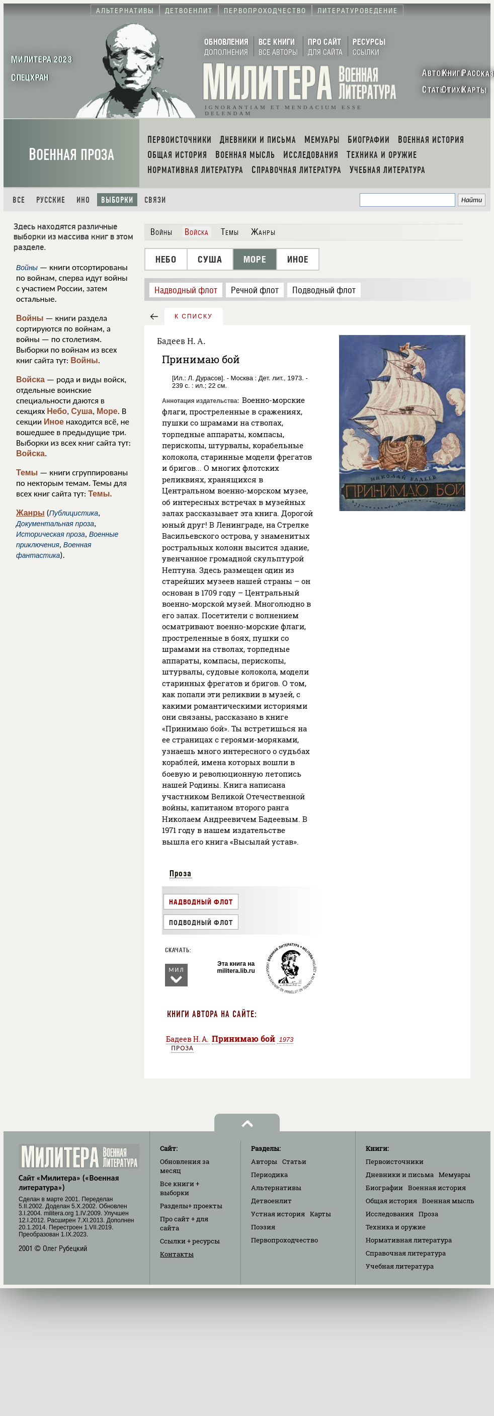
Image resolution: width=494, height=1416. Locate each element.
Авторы (264, 1161)
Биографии (384, 1187)
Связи (155, 200)
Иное (54, 422)
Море (107, 411)
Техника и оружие (396, 1226)
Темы (27, 472)
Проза (181, 873)
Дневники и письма (400, 1174)
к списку (194, 316)
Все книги (179, 1188)
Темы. (100, 493)
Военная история (437, 1187)
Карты (320, 1213)
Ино (83, 200)
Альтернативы (276, 1187)
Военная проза (71, 154)
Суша (82, 411)
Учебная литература (400, 1266)
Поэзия (263, 1226)
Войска (30, 379)
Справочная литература (406, 1253)
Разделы (191, 1205)
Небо (57, 411)
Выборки (117, 200)
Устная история (278, 1213)
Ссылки (190, 1240)
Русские (50, 200)
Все (19, 200)
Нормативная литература (409, 1239)
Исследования (390, 1213)
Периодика (269, 1174)
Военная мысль (448, 1200)
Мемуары (454, 1174)
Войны (30, 318)
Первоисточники (395, 1161)
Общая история (391, 1200)
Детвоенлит (271, 1200)
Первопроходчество (284, 1239)
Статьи (294, 1161)
